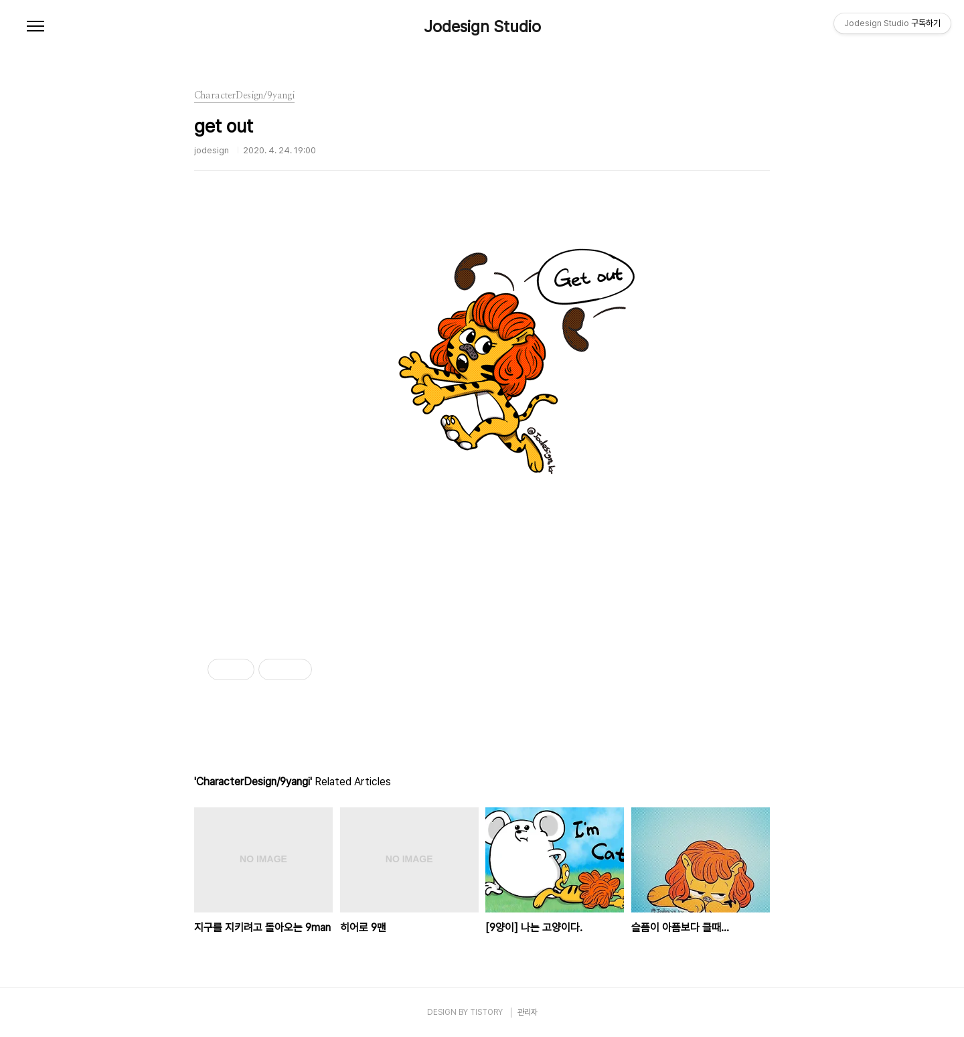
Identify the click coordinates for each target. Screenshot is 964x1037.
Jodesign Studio (482, 27)
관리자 (527, 1012)
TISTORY (486, 1012)
